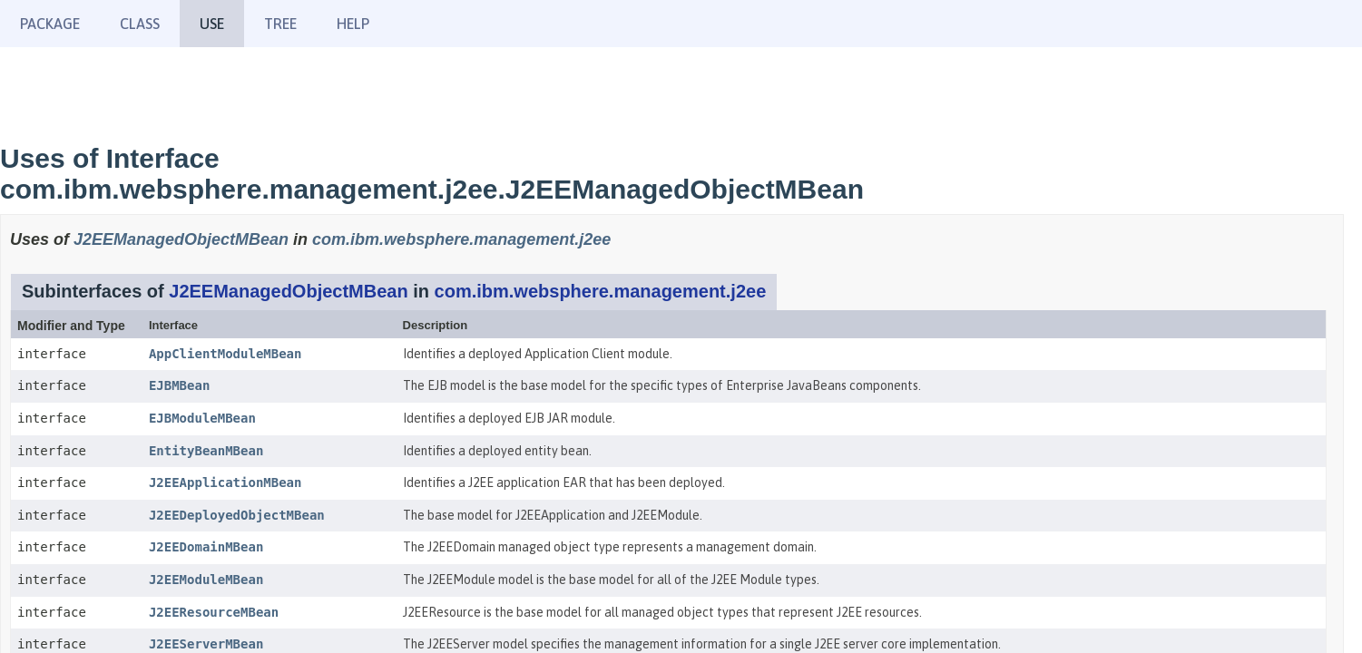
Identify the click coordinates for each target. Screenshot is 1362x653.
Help (353, 23)
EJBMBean (179, 385)
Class (140, 23)
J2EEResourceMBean (214, 612)
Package (50, 23)
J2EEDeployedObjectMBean (237, 515)
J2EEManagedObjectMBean (181, 239)
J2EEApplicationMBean (225, 482)
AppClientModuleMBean (225, 353)
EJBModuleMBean (202, 418)
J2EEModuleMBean (206, 579)
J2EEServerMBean (206, 644)
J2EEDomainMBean (206, 547)
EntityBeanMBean (206, 450)
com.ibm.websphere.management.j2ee (461, 239)
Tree (280, 23)
